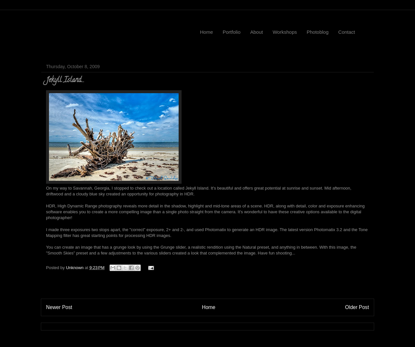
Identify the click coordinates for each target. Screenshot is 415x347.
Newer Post (59, 307)
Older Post (357, 307)
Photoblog (318, 32)
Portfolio (232, 32)
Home (206, 32)
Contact (346, 32)
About (256, 32)
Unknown (75, 267)
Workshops (285, 32)
